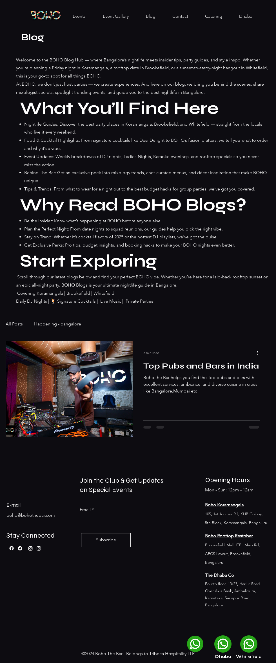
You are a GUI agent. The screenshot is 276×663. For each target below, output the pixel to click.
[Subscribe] (106, 540)
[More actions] (259, 352)
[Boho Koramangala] (30, 548)
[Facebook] (11, 548)
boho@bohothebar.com (30, 515)
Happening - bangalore (57, 324)
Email (85, 509)
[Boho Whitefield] (39, 548)
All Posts (14, 324)
